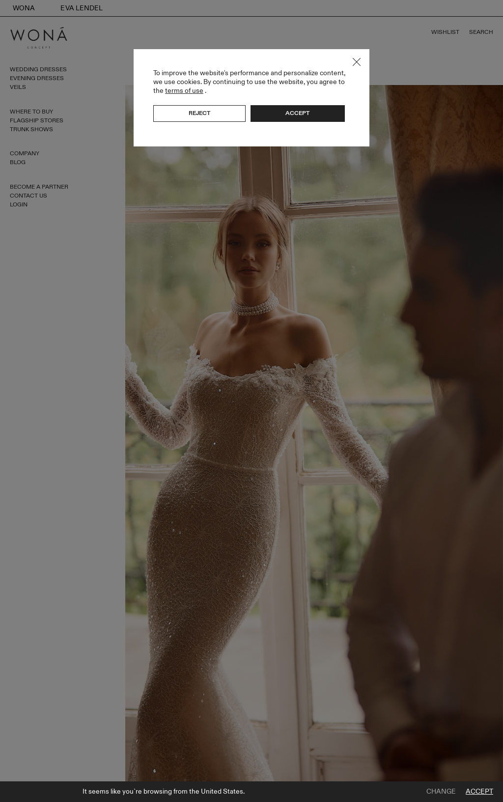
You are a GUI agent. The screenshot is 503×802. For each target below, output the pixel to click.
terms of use (184, 90)
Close (356, 62)
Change (441, 791)
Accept (479, 791)
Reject (199, 113)
